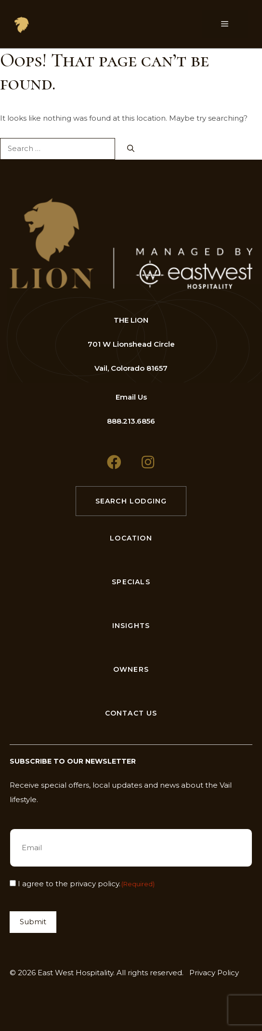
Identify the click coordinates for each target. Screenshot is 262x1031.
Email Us (131, 397)
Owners (131, 669)
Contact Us (131, 713)
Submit (33, 921)
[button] (114, 462)
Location (131, 538)
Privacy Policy (214, 972)
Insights (131, 625)
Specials (131, 582)
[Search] (130, 149)
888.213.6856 (131, 421)
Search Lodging (131, 501)
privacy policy (94, 883)
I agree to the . (86, 883)
